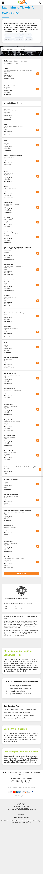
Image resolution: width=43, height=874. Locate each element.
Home (5, 772)
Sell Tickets (28, 772)
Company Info (13, 772)
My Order (37, 772)
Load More (21, 573)
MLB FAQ (21, 775)
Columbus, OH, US (11, 63)
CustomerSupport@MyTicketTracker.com (23, 809)
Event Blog (21, 814)
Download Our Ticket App (21, 817)
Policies (21, 772)
